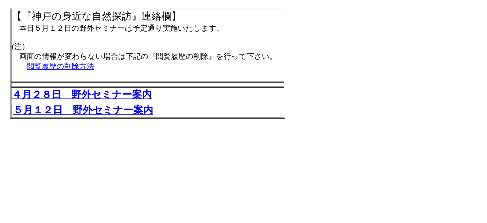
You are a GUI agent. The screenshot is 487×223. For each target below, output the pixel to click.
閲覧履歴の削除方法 (60, 66)
